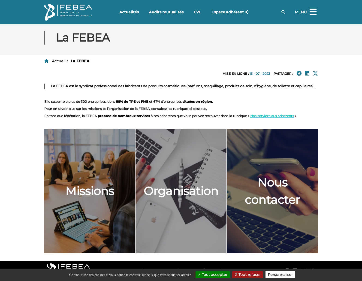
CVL (197, 12)
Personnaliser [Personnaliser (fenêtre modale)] (280, 274)
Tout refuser (248, 274)
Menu (306, 12)
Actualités (129, 12)
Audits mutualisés (166, 12)
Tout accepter (212, 274)
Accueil (58, 61)
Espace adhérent (227, 12)
